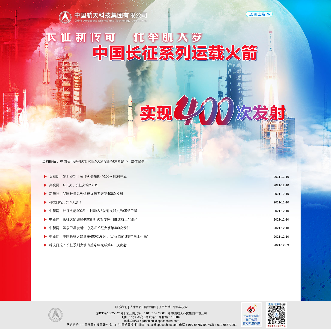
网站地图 (150, 307)
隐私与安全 (180, 307)
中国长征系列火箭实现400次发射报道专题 (92, 161)
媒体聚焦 (138, 161)
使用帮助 (165, 307)
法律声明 (136, 307)
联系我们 (121, 307)
